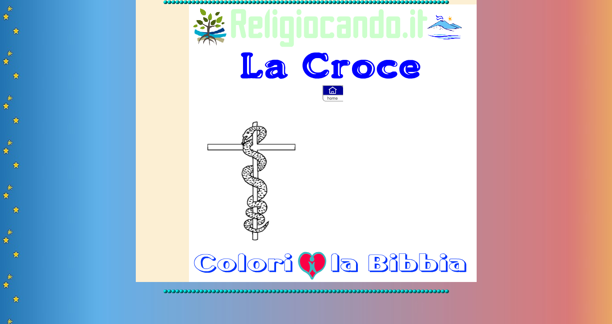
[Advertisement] (400, 177)
